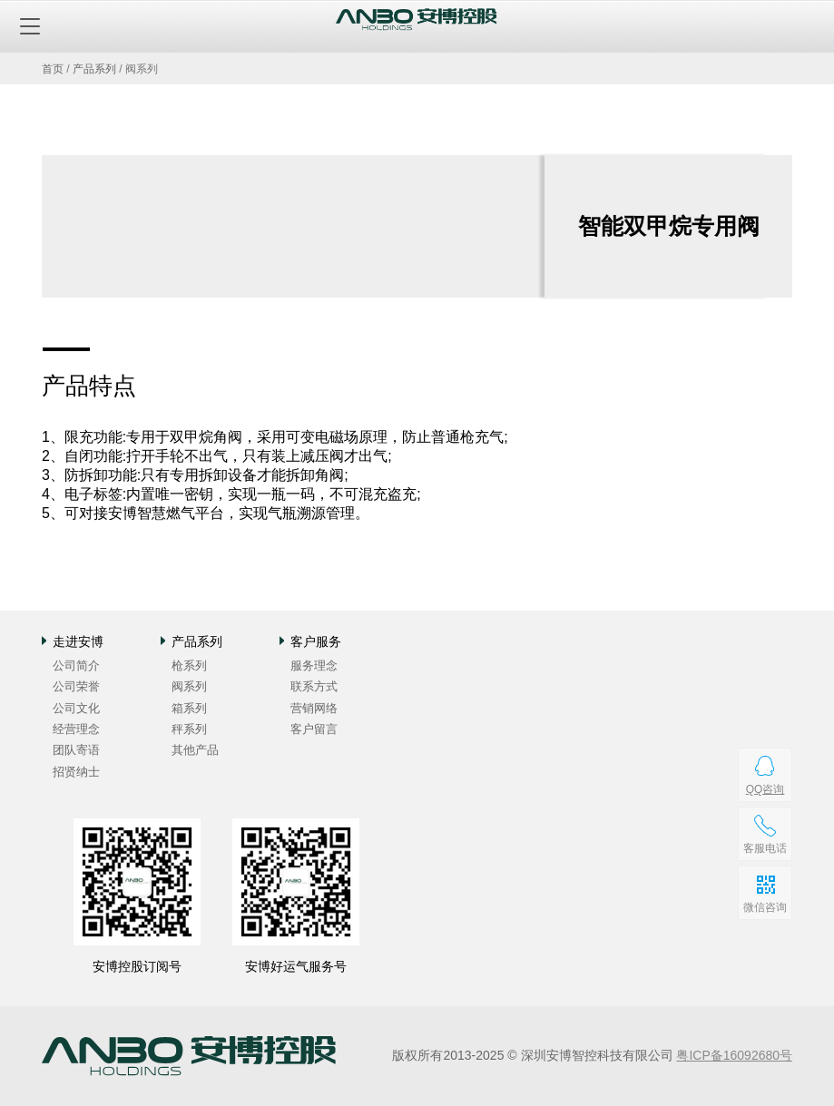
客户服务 (315, 641)
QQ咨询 (765, 789)
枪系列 (189, 665)
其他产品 (195, 750)
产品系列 (94, 69)
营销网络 (314, 708)
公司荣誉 (76, 686)
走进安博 (78, 641)
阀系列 (189, 686)
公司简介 (76, 665)
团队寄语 (76, 750)
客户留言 (314, 729)
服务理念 (314, 665)
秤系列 (189, 729)
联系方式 (314, 686)
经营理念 (76, 729)
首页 (53, 69)
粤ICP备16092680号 (734, 1055)
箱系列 (189, 708)
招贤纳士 (76, 771)
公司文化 (76, 708)
